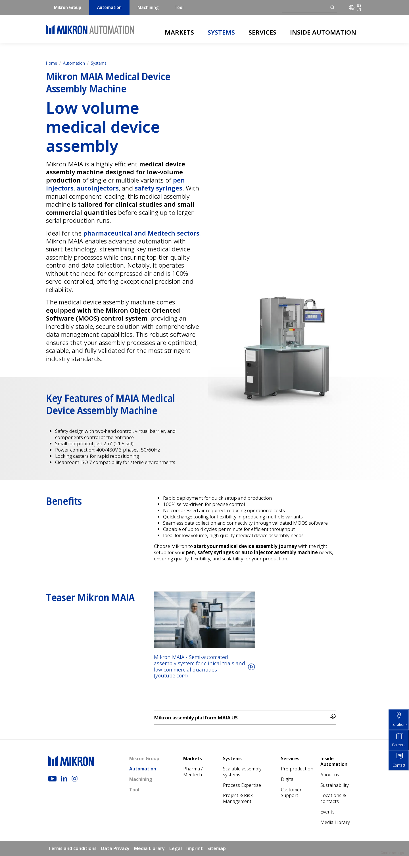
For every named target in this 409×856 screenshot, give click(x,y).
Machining (148, 7)
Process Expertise (242, 785)
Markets (179, 32)
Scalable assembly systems (242, 772)
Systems (221, 32)
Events (327, 812)
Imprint (194, 848)
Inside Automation (323, 32)
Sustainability (334, 785)
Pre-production (297, 769)
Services (262, 32)
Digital (288, 779)
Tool (179, 7)
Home (51, 63)
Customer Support (291, 793)
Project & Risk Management (238, 799)
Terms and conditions (72, 848)
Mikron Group (67, 7)
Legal (175, 848)
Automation (109, 7)
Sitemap (216, 848)
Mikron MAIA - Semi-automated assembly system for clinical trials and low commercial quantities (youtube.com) (199, 666)
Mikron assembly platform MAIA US (245, 717)
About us (329, 775)
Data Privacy (115, 848)
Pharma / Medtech (193, 772)
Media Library (335, 822)
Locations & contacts (333, 799)
